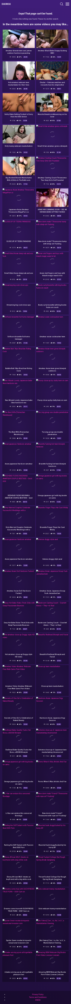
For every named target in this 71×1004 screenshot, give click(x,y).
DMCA (37, 1000)
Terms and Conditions (37, 997)
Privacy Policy (38, 994)
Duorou (6, 4)
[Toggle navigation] (67, 4)
